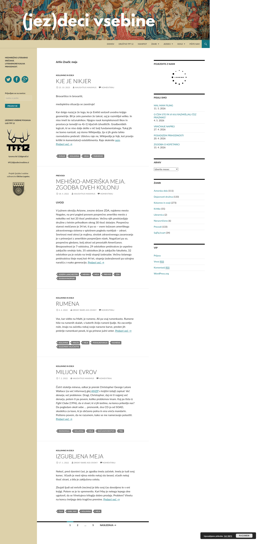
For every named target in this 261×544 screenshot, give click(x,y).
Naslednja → (108, 525)
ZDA (118, 274)
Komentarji (162, 267)
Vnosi (159, 261)
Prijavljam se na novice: (15, 93)
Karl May (72, 511)
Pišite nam (195, 44)
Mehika (86, 274)
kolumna (74, 156)
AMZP (95, 391)
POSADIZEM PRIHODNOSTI (169, 135)
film (61, 511)
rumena (116, 343)
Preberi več (64, 144)
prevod (107, 274)
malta (76, 343)
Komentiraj (108, 87)
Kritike (157, 208)
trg (121, 431)
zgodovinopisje (67, 278)
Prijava (157, 255)
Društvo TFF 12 (126, 44)
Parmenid (98, 156)
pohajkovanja (100, 343)
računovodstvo (106, 431)
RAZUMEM (244, 536)
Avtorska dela (161, 190)
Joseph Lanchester (68, 274)
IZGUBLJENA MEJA (79, 456)
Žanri (154, 44)
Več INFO (228, 536)
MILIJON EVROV (76, 372)
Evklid (62, 156)
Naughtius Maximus (86, 87)
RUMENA (67, 303)
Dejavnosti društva (163, 196)
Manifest (142, 44)
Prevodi (60, 175)
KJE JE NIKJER (73, 81)
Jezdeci (167, 44)
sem (117, 140)
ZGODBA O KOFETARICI (167, 144)
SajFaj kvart (159, 232)
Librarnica (159, 214)
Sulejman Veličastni (69, 347)
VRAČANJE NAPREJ (164, 126)
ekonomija (64, 431)
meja (86, 156)
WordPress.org (161, 273)
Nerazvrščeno (161, 220)
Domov (110, 44)
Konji (180, 44)
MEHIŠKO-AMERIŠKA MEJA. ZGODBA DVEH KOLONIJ (90, 184)
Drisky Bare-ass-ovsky (85, 310)
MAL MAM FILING (163, 105)
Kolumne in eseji (65, 75)
